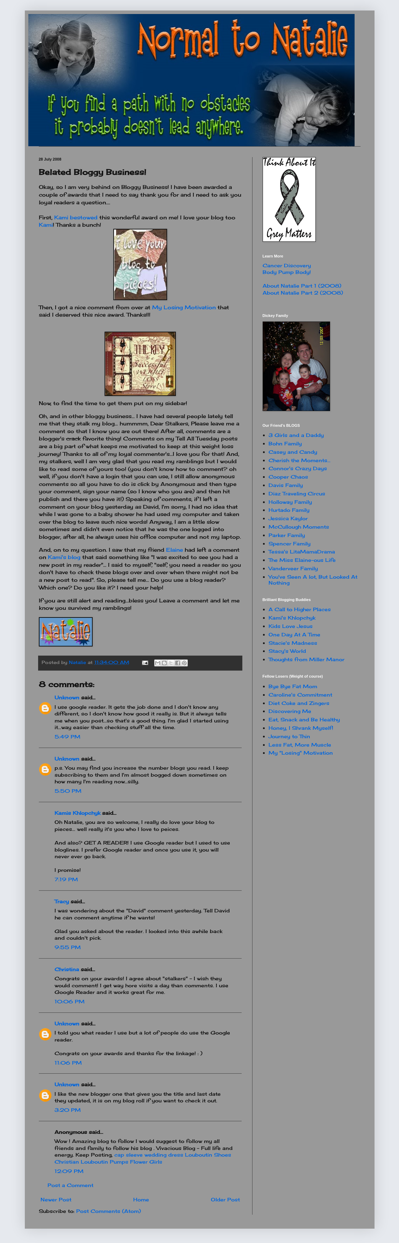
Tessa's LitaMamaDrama (302, 552)
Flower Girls (146, 1162)
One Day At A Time (294, 634)
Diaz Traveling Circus (297, 493)
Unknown (67, 697)
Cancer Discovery (287, 265)
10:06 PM (70, 1001)
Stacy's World (287, 651)
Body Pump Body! (287, 272)
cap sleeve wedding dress (148, 1155)
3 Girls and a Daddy (296, 435)
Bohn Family (285, 443)
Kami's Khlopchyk (292, 618)
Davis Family (286, 485)
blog (64, 557)
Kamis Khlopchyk (77, 813)
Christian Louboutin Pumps (91, 1162)
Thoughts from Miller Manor (306, 659)
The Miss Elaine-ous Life (302, 560)
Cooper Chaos (288, 477)
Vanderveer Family (293, 568)
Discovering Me (290, 711)
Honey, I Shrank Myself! (301, 728)
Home (141, 1199)
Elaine (174, 549)
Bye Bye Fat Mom (293, 686)
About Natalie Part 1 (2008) (302, 286)
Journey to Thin (289, 736)
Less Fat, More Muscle (300, 745)
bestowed (76, 217)
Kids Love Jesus (291, 626)
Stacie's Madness (293, 643)
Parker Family (287, 535)
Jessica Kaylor (288, 518)
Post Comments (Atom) (108, 1211)
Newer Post (56, 1199)
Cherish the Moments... (299, 460)
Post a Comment (70, 1185)
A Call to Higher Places (300, 609)
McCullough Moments (299, 527)
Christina (67, 969)
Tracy (62, 901)
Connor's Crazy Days (298, 468)
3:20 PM (68, 1110)
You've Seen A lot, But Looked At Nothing (313, 580)
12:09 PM (69, 1171)
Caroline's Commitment (300, 695)
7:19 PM (66, 879)
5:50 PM (68, 791)
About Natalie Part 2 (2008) (303, 293)
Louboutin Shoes (208, 1155)
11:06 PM (68, 1063)
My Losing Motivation (184, 307)
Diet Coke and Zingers (299, 703)
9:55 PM (68, 947)
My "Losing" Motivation (301, 753)
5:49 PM (67, 737)
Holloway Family (290, 502)
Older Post (225, 1199)
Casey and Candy (293, 452)
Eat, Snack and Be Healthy (304, 719)
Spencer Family (290, 543)
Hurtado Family (289, 510)
